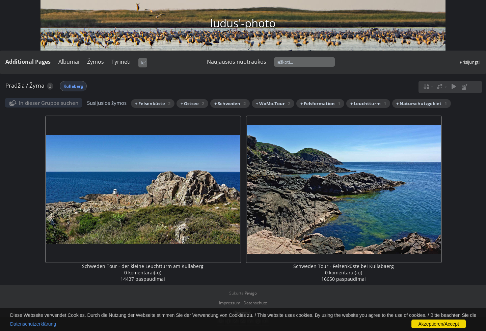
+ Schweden (230, 103)
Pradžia (15, 85)
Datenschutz (255, 303)
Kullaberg (73, 86)
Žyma (36, 85)
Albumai (68, 61)
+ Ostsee (192, 103)
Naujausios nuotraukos (236, 61)
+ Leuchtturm (368, 103)
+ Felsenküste (152, 103)
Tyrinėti (121, 61)
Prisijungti (470, 62)
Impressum (229, 303)
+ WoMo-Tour (273, 103)
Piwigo (251, 293)
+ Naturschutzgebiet (421, 103)
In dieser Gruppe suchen (49, 102)
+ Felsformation (320, 103)
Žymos (95, 61)
